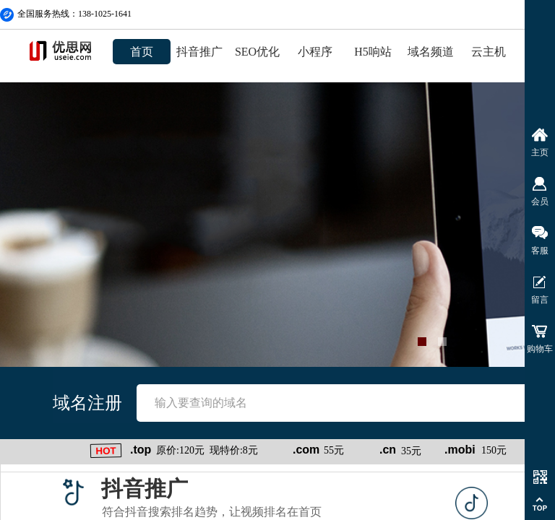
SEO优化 (257, 52)
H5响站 (373, 52)
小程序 (315, 52)
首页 (141, 52)
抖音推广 (199, 52)
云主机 (488, 52)
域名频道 (431, 52)
